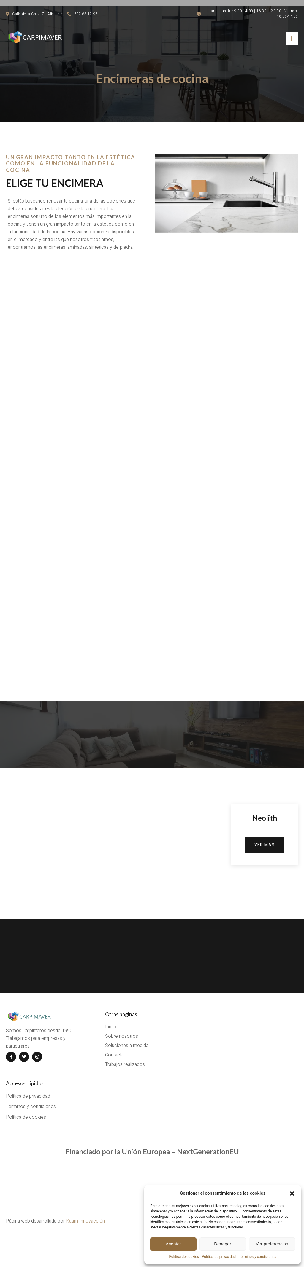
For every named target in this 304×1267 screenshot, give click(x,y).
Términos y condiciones (257, 1257)
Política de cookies (184, 1257)
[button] (292, 1193)
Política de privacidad (219, 1257)
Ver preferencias (272, 1243)
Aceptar (173, 1243)
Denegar (222, 1243)
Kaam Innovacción (85, 1249)
